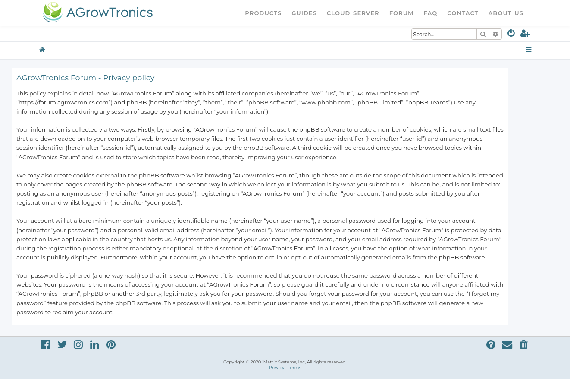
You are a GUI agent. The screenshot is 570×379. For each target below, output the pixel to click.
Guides (304, 12)
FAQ (431, 12)
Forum (401, 12)
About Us (505, 12)
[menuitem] (511, 35)
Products (263, 12)
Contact (462, 12)
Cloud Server (353, 12)
